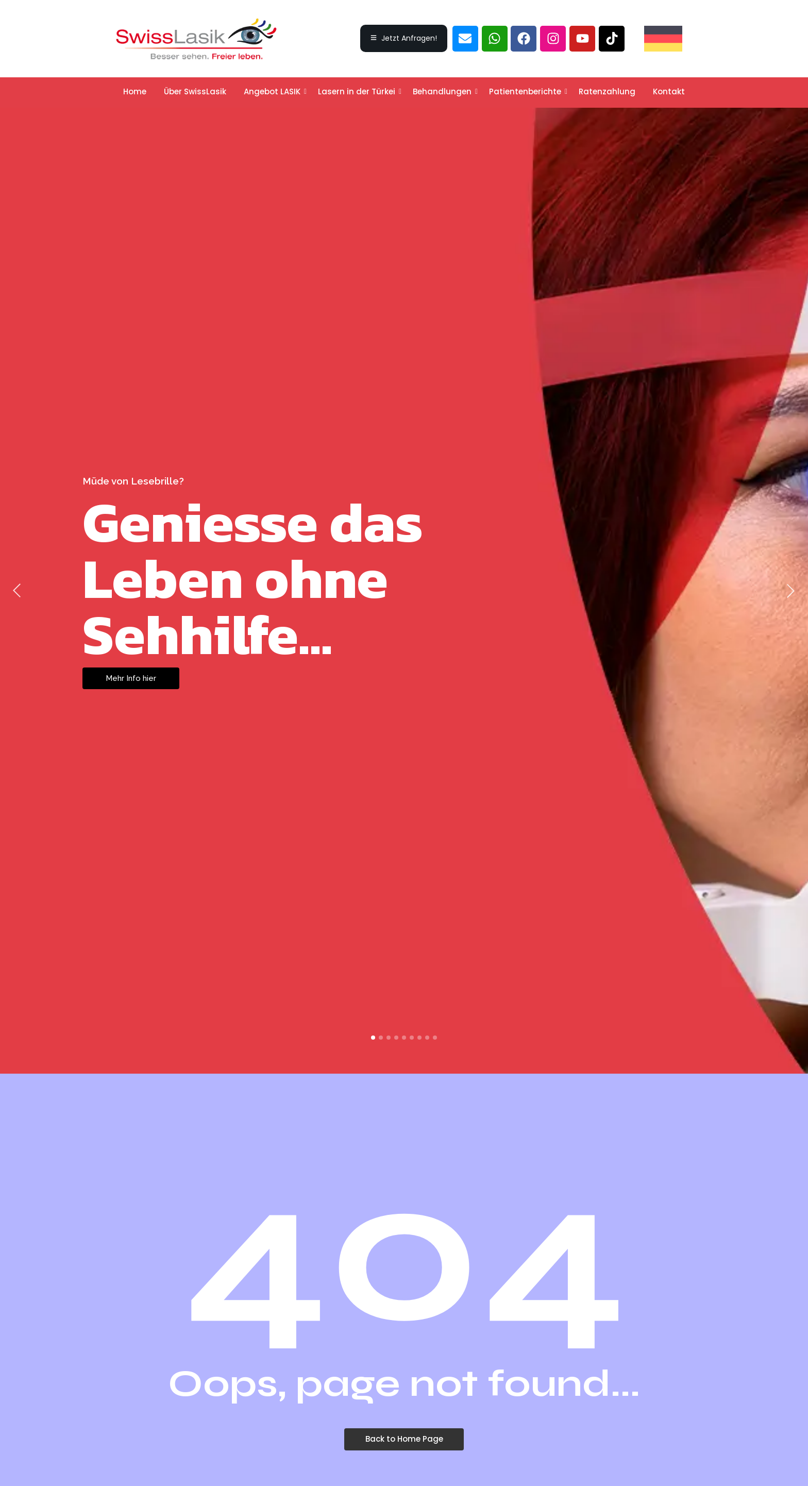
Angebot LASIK (274, 91)
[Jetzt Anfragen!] (403, 38)
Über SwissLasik (195, 91)
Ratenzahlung (607, 91)
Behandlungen (444, 91)
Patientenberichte (527, 91)
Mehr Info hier (131, 678)
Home (134, 91)
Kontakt (669, 91)
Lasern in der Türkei (358, 91)
